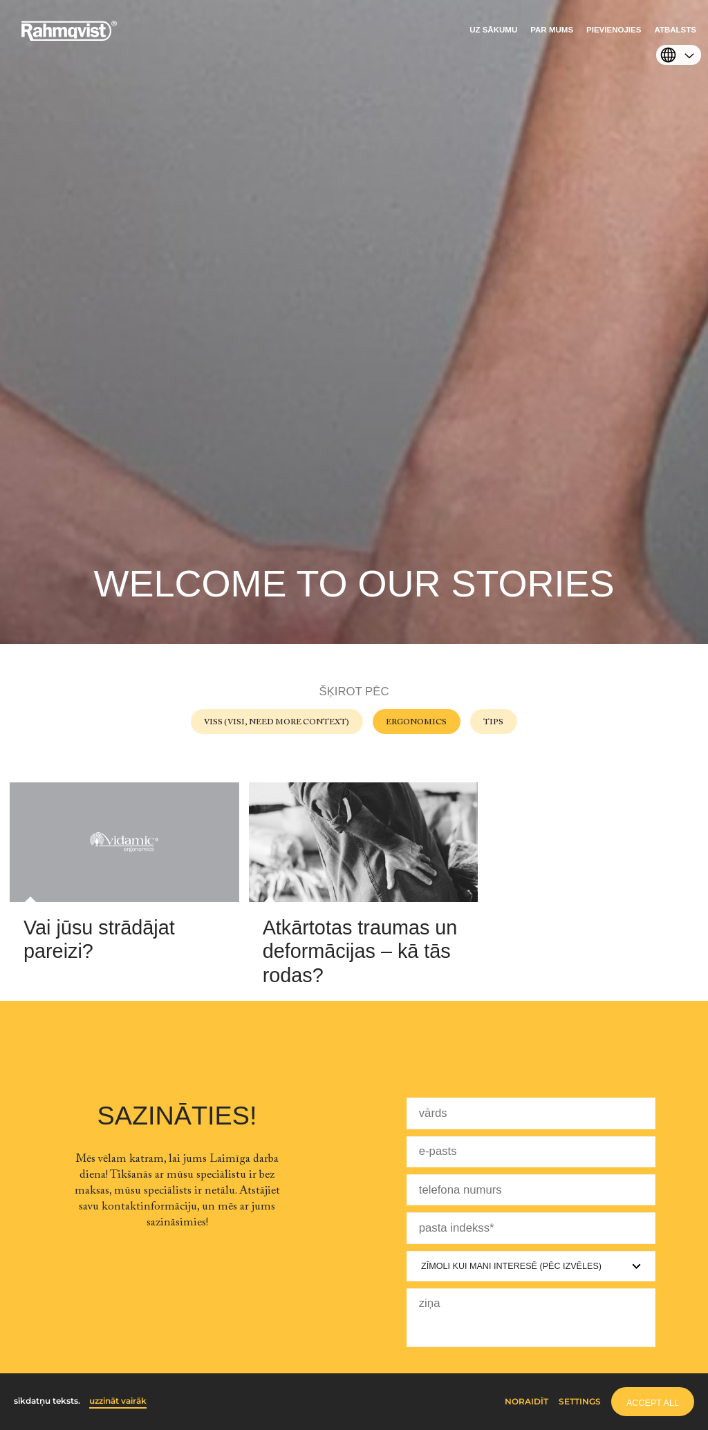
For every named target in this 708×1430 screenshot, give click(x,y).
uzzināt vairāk (118, 1401)
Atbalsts (675, 30)
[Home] (69, 38)
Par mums (551, 30)
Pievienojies (613, 30)
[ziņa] (531, 1317)
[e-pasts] (531, 1151)
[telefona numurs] (531, 1189)
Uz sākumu (493, 30)
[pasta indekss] (531, 1227)
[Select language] (675, 57)
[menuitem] (493, 33)
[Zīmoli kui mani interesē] (531, 1266)
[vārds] (531, 1113)
